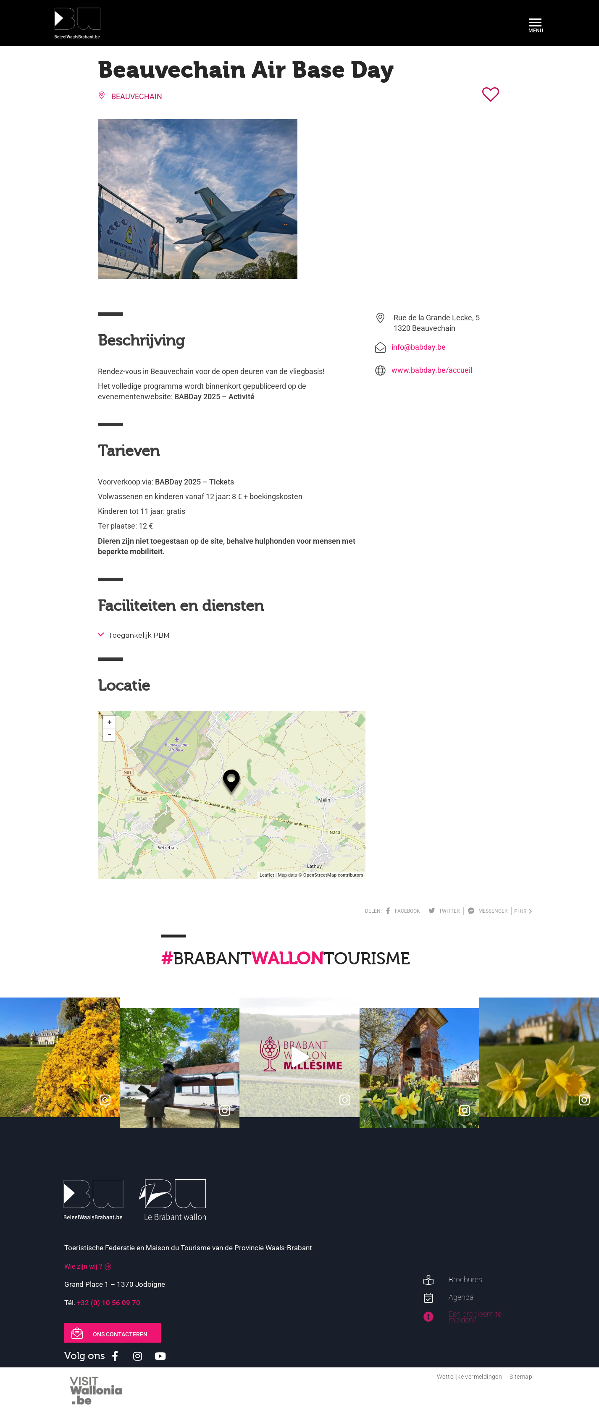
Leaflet (267, 875)
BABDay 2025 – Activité (214, 396)
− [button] (110, 734)
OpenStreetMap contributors (333, 875)
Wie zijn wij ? (83, 1266)
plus (523, 911)
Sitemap (521, 1376)
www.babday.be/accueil (431, 370)
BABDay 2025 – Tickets (194, 481)
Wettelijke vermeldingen (469, 1376)
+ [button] (110, 721)
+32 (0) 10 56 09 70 (108, 1303)
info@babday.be (418, 347)
